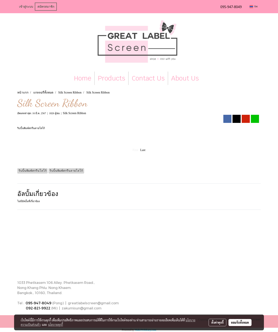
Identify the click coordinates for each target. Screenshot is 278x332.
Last (142, 150)
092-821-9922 (38, 308)
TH (254, 6)
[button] (206, 78)
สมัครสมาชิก (45, 6)
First (135, 150)
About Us (185, 78)
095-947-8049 (38, 303)
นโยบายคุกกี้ (55, 324)
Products (111, 78)
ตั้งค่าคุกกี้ (217, 322)
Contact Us (148, 78)
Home (82, 78)
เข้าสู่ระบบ (26, 6)
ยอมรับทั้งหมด (240, 322)
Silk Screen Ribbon (74, 113)
